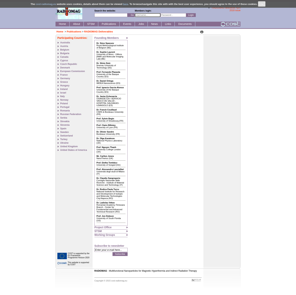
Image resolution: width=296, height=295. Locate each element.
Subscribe (120, 254)
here (125, 3)
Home (59, 31)
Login (191, 15)
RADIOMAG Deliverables (98, 31)
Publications (74, 31)
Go (132, 15)
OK (262, 3)
